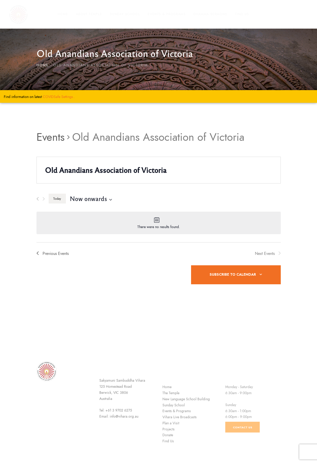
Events (50, 137)
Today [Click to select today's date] (57, 198)
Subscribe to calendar (233, 274)
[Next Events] (44, 198)
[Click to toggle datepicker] (91, 198)
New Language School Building (186, 435)
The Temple (170, 429)
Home (42, 65)
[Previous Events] (37, 198)
